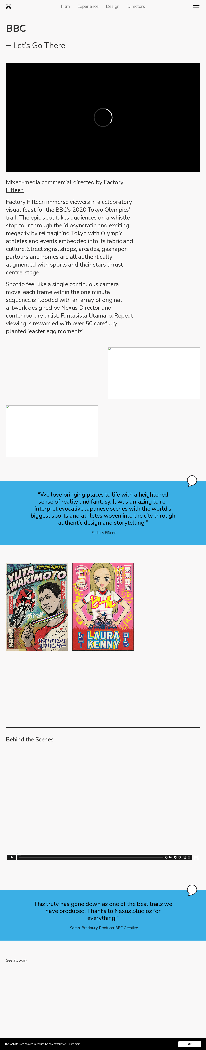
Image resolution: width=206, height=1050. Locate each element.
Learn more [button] (74, 1044)
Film (65, 6)
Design (113, 6)
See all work (16, 960)
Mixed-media (23, 182)
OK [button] (190, 1044)
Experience (88, 6)
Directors (136, 6)
